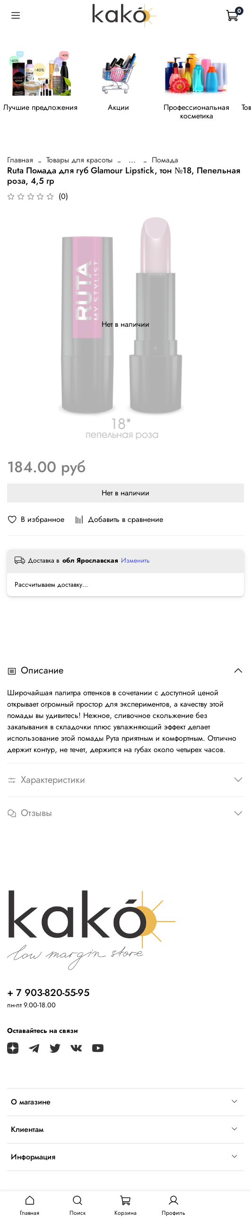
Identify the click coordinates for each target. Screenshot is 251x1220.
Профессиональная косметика (196, 112)
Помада (165, 159)
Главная (20, 159)
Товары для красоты (79, 159)
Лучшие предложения (40, 107)
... (132, 160)
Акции (118, 107)
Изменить (135, 560)
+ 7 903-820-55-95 (48, 993)
